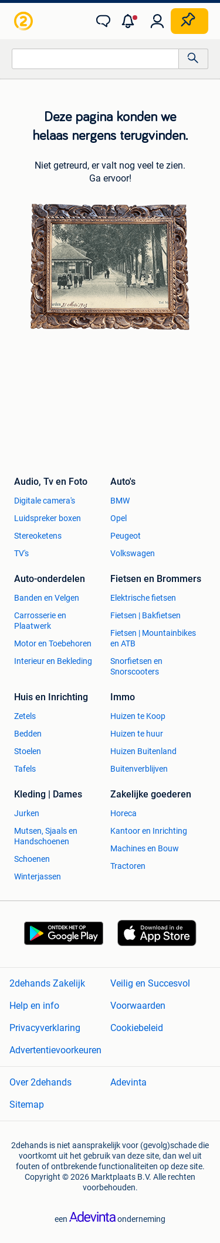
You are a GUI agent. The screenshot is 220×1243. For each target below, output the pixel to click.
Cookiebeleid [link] (136, 1027)
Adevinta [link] (128, 1082)
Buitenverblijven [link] (139, 768)
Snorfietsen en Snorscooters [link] (136, 666)
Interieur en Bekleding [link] (53, 661)
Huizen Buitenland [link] (143, 751)
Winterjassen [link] (37, 876)
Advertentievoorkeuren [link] (55, 1050)
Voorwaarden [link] (137, 1005)
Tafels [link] (25, 768)
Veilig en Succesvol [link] (150, 983)
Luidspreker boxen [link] (47, 518)
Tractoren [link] (127, 866)
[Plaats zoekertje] (189, 21)
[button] (130, 21)
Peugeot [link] (125, 535)
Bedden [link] (28, 733)
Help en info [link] (34, 1005)
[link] (25, 21)
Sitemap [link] (26, 1104)
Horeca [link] (123, 813)
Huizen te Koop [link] (137, 716)
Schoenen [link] (32, 859)
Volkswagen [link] (132, 553)
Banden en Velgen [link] (46, 597)
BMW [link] (120, 500)
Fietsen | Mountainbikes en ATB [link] (153, 638)
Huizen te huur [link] (136, 733)
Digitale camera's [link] (44, 500)
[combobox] (95, 59)
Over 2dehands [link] (40, 1082)
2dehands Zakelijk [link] (47, 983)
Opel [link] (118, 518)
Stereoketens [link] (38, 535)
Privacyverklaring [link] (44, 1027)
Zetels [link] (25, 716)
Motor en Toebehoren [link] (53, 643)
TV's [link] (21, 553)
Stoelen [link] (27, 751)
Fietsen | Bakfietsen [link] (145, 615)
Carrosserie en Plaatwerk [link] (40, 621)
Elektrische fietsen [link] (143, 597)
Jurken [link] (26, 813)
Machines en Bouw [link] (144, 848)
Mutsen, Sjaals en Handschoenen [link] (45, 836)
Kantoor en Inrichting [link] (148, 830)
